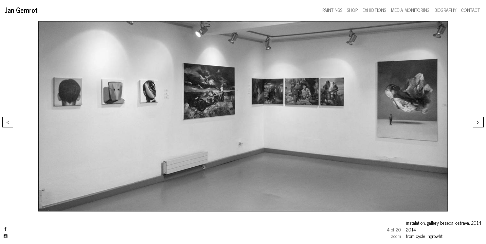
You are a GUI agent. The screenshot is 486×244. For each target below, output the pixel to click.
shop (352, 10)
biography (445, 10)
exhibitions (374, 10)
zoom (396, 236)
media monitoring (410, 10)
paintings (332, 10)
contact (470, 10)
